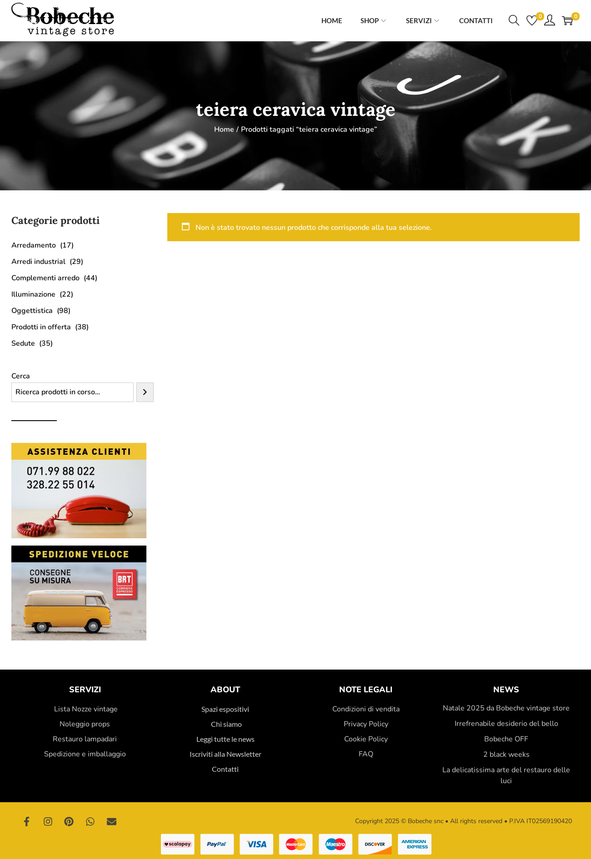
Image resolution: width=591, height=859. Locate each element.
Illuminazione (33, 294)
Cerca (20, 376)
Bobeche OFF (506, 739)
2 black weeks (506, 755)
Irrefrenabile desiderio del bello (506, 724)
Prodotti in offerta (41, 327)
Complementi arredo (45, 278)
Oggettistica (32, 311)
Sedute (23, 343)
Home (224, 129)
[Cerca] (145, 392)
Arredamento (33, 245)
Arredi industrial (38, 262)
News (506, 689)
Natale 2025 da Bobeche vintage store (506, 708)
